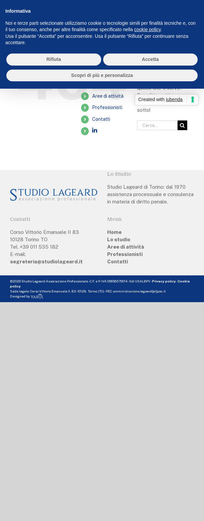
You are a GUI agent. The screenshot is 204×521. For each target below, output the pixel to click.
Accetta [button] (150, 59)
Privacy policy (164, 281)
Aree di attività (108, 96)
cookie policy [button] (147, 29)
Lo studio (118, 239)
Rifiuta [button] (53, 59)
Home (114, 232)
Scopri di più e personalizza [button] (102, 75)
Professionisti (107, 107)
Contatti (101, 119)
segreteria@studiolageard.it (46, 261)
